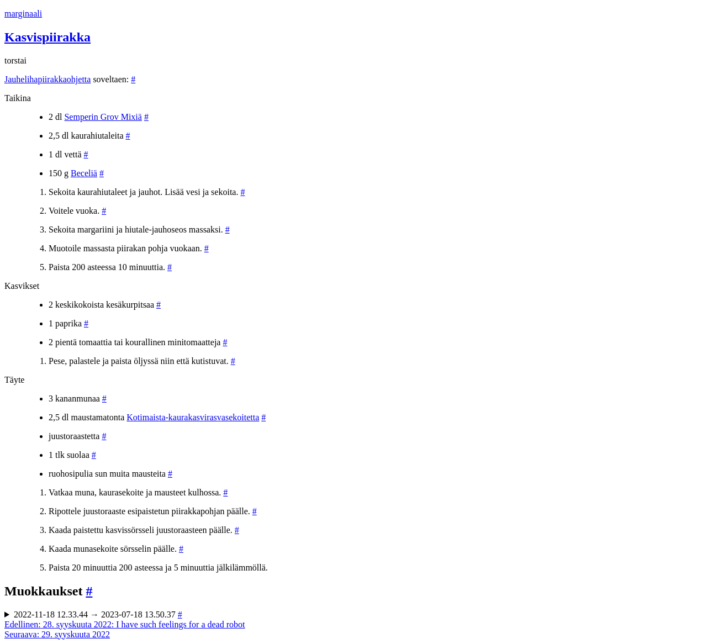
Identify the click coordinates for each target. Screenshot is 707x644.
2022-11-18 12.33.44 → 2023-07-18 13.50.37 (98, 614)
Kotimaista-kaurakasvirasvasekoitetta (192, 417)
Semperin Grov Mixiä (102, 117)
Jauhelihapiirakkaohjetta (47, 79)
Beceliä (84, 173)
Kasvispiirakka (47, 37)
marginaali (23, 13)
